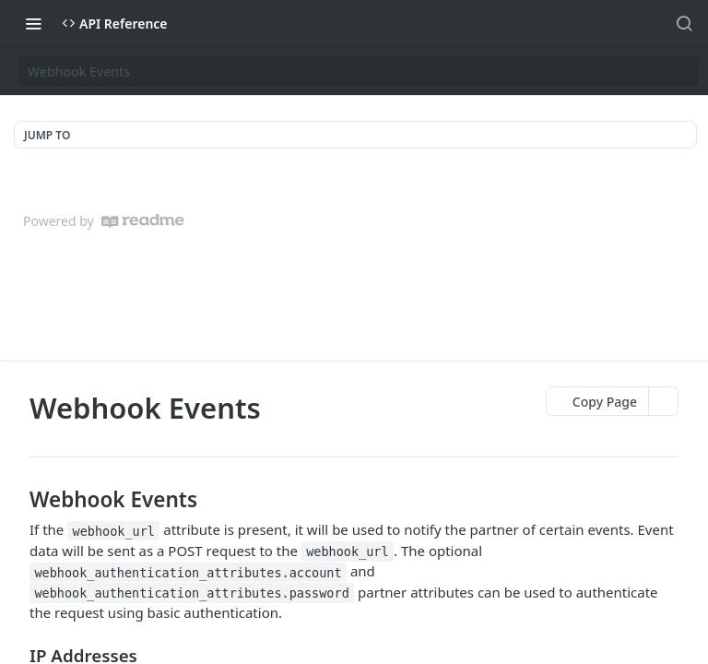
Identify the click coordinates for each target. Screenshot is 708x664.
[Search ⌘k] (684, 23)
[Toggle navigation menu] (33, 23)
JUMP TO (47, 135)
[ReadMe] (142, 221)
